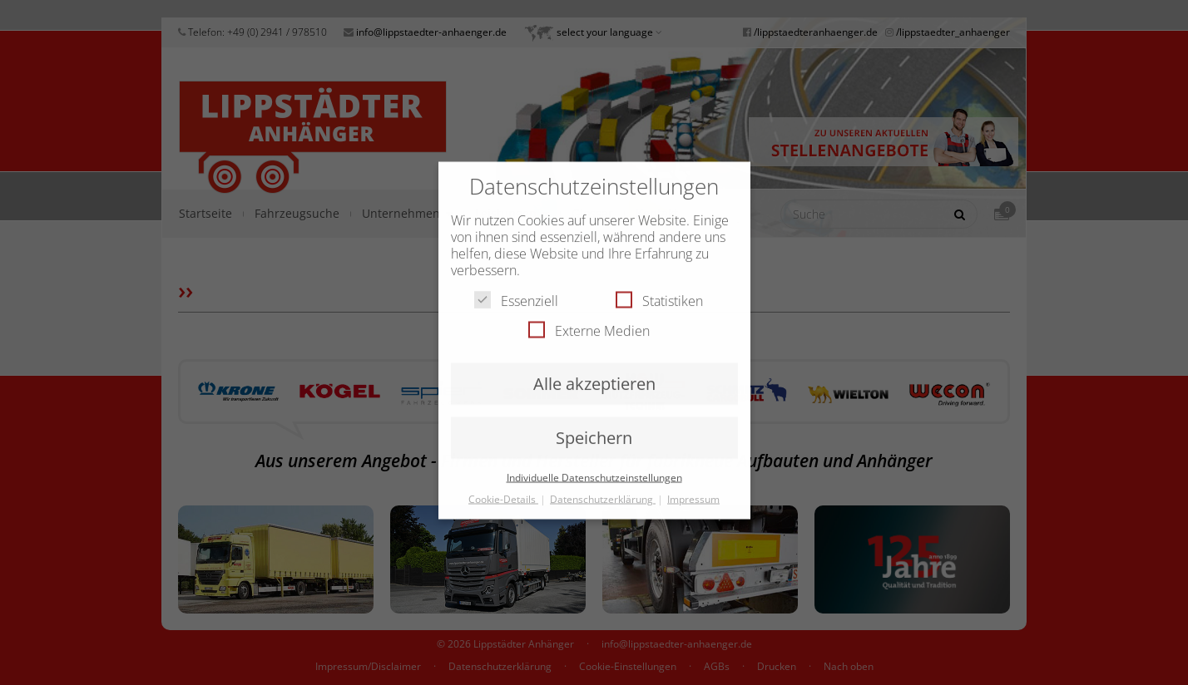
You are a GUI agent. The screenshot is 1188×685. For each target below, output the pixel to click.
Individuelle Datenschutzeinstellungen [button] (594, 467)
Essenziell (516, 290)
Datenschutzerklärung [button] (603, 488)
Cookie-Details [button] (503, 488)
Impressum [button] (693, 488)
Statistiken (659, 290)
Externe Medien (589, 320)
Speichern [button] (594, 427)
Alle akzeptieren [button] (594, 373)
